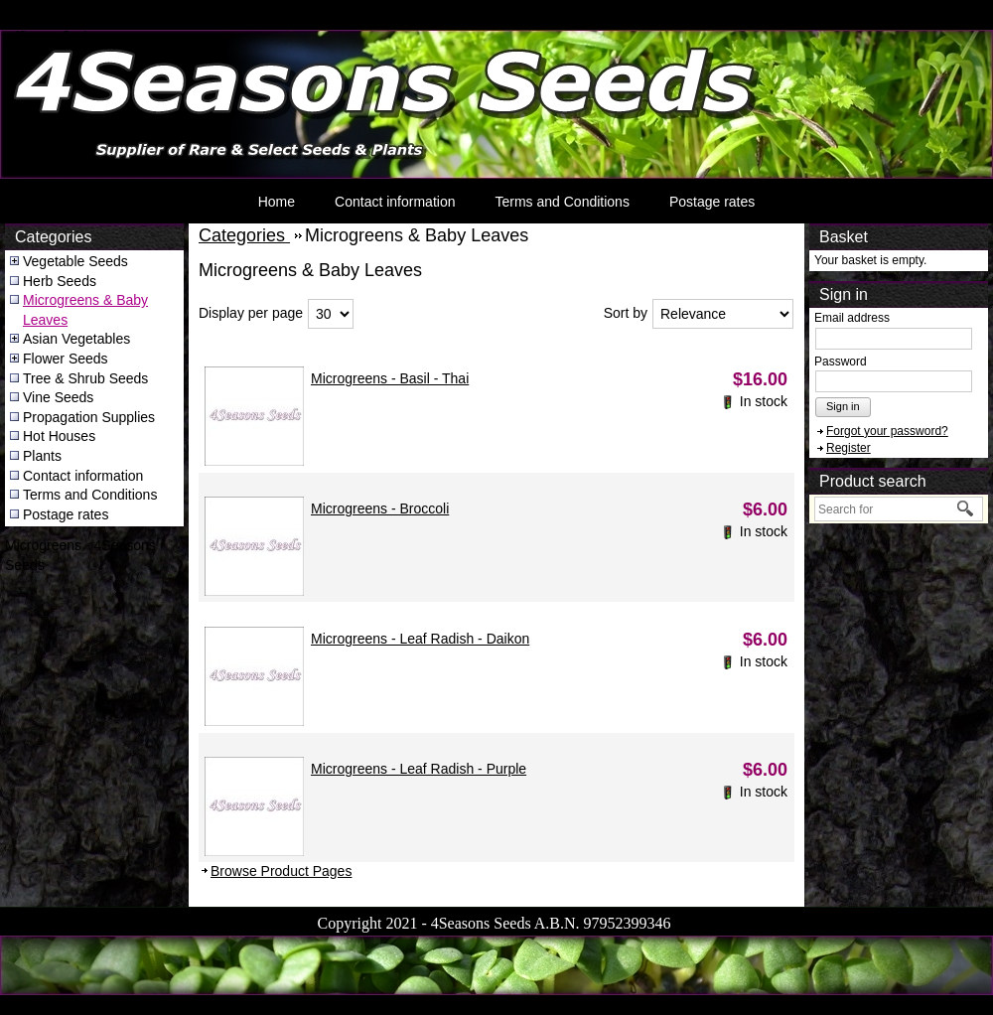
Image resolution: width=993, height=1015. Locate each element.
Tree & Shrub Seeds (85, 378)
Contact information (395, 202)
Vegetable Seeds (75, 261)
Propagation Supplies (89, 417)
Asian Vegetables (76, 339)
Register (848, 448)
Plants (42, 456)
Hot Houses (59, 436)
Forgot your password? (887, 431)
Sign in (843, 406)
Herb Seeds (59, 281)
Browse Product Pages (281, 871)
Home (276, 202)
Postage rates (712, 202)
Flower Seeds (65, 358)
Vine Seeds (58, 397)
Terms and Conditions (562, 202)
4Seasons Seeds (53, 35)
